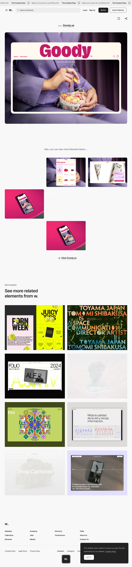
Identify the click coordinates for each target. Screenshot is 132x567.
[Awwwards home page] (66, 559)
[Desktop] (97, 327)
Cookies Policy (10, 551)
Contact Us (84, 539)
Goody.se (68, 25)
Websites (8, 531)
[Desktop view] (35, 327)
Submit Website (118, 10)
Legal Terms (22, 551)
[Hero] (24, 204)
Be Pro (103, 10)
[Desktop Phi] (35, 424)
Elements (8, 539)
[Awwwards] (10, 10)
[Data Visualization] (97, 424)
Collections (9, 535)
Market (32, 539)
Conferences (60, 535)
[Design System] (24, 172)
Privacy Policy (35, 551)
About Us (83, 535)
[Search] (66, 204)
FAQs (82, 531)
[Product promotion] (107, 204)
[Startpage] (24, 235)
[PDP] (107, 172)
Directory (58, 531)
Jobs (32, 535)
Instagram (70, 551)
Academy (33, 531)
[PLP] (66, 172)
